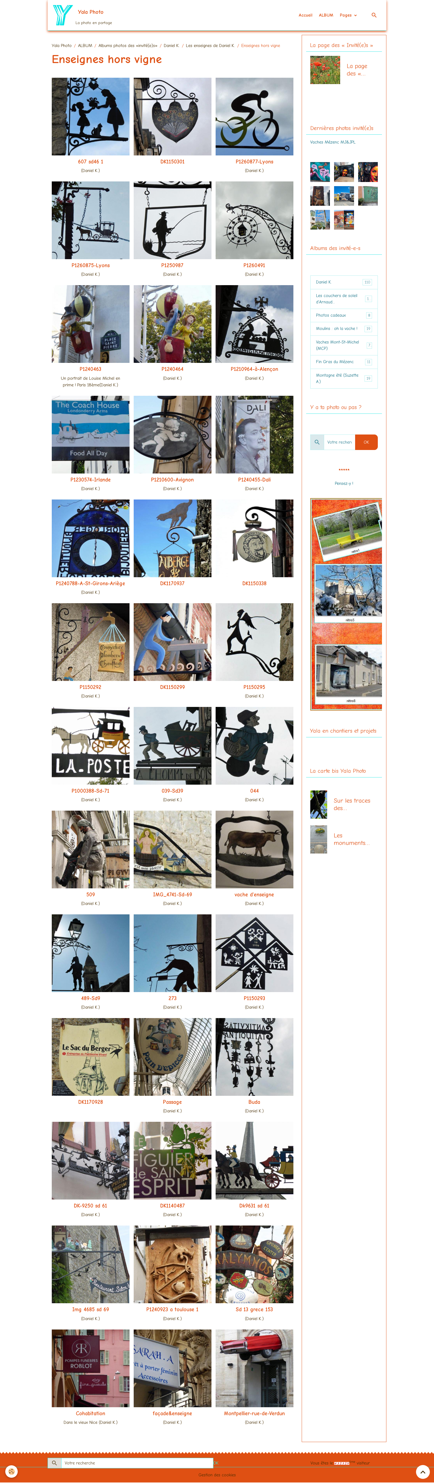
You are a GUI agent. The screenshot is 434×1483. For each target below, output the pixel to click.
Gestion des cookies (217, 1475)
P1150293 (254, 999)
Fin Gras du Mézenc (344, 364)
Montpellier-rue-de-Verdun (254, 1414)
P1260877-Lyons (254, 162)
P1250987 (172, 266)
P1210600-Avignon (172, 480)
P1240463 (90, 370)
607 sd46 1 (90, 162)
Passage (172, 1103)
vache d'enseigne (254, 895)
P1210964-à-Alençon (254, 370)
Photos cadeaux (344, 317)
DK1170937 (172, 584)
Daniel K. (172, 46)
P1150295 (254, 688)
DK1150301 (173, 162)
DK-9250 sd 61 (90, 1206)
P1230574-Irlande (91, 480)
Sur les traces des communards (352, 807)
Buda (254, 1103)
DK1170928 (90, 1103)
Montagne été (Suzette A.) (344, 381)
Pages (346, 15)
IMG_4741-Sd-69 (172, 895)
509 (90, 895)
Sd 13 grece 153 (254, 1310)
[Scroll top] (423, 1472)
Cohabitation (90, 1414)
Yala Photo (62, 46)
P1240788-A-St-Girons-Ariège (90, 584)
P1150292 (90, 688)
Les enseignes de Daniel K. (210, 46)
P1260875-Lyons (91, 266)
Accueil (305, 15)
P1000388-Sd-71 (90, 792)
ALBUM (326, 15)
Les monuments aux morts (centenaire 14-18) (349, 842)
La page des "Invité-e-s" (334, 107)
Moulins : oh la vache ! (344, 330)
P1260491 (254, 266)
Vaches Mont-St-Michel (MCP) (344, 347)
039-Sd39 (172, 792)
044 (254, 792)
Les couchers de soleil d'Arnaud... (344, 300)
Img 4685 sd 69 (90, 1310)
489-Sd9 (90, 999)
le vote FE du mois (344, 492)
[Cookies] (12, 1471)
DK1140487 (172, 1206)
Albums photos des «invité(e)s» (128, 46)
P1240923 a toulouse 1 (172, 1310)
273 (173, 999)
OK (366, 445)
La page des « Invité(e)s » (359, 70)
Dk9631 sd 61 (254, 1206)
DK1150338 (254, 584)
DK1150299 (172, 688)
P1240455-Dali (254, 480)
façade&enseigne (172, 1414)
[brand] (82, 15)
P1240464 (173, 370)
